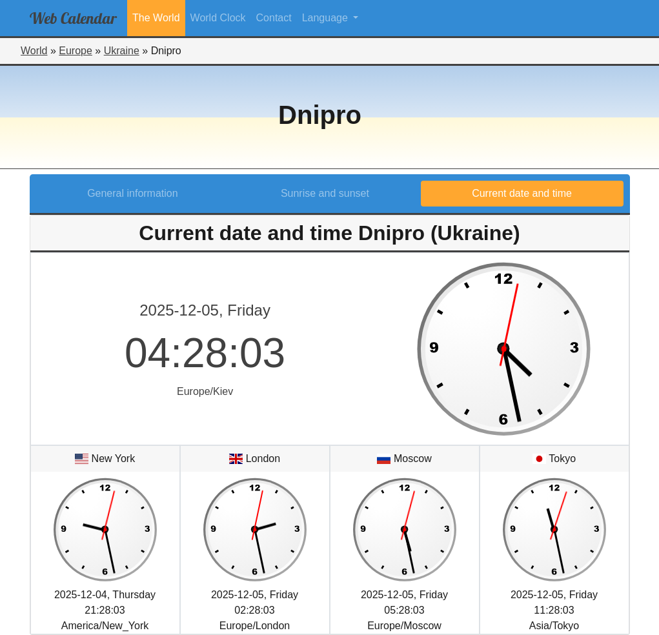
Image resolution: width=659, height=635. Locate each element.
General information (132, 193)
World (34, 50)
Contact (274, 17)
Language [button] (326, 17)
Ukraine (121, 50)
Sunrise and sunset (325, 193)
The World (156, 17)
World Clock (218, 17)
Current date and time (522, 193)
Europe (75, 50)
